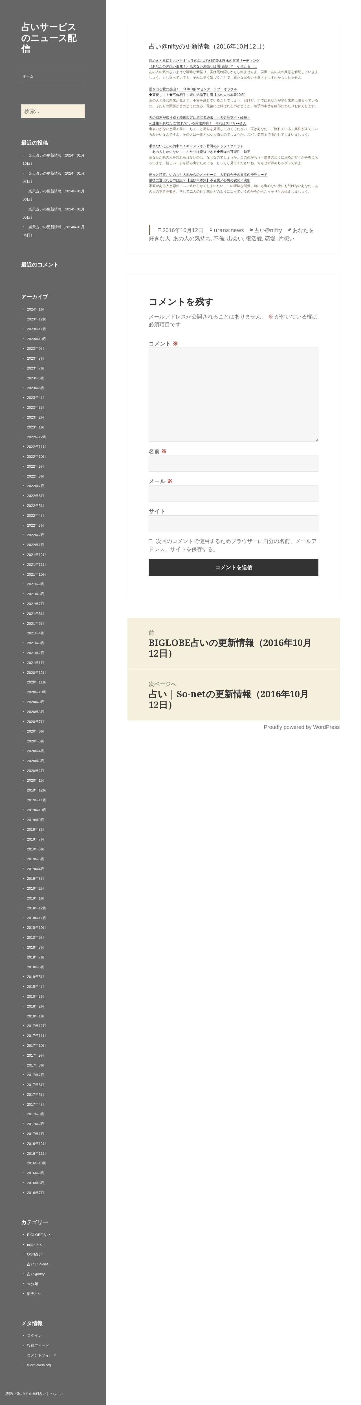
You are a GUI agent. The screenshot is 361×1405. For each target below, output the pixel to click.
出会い (235, 238)
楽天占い (34, 1294)
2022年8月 (36, 476)
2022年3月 (36, 525)
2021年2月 (36, 653)
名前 (158, 451)
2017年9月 (36, 1055)
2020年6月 (36, 731)
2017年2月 (36, 1124)
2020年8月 (36, 712)
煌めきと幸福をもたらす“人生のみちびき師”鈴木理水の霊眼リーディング (204, 61)
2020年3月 (36, 761)
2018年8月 (36, 947)
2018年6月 (36, 967)
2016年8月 (36, 1183)
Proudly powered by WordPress (302, 727)
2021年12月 (37, 555)
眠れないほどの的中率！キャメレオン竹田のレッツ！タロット (196, 146)
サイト (157, 511)
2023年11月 (37, 329)
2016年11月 (37, 1153)
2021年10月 (37, 574)
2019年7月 (36, 839)
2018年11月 (37, 918)
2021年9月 (36, 584)
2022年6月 (36, 496)
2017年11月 (37, 1036)
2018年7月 (36, 957)
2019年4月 (36, 869)
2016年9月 (36, 1173)
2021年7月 (36, 604)
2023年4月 (36, 397)
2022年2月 (36, 535)
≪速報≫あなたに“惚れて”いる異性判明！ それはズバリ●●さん (198, 123)
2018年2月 (36, 1006)
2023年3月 (36, 407)
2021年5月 (36, 623)
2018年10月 (37, 927)
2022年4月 (36, 515)
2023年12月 (37, 319)
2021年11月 (37, 564)
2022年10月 (37, 456)
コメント (163, 343)
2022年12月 (37, 437)
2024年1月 (36, 309)
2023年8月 (36, 358)
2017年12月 (37, 1026)
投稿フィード (38, 1345)
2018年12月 (37, 908)
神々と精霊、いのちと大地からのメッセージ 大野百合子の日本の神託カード (208, 175)
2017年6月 (36, 1085)
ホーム (28, 76)
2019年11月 (37, 800)
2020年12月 (37, 672)
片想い (286, 238)
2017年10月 (37, 1045)
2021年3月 (36, 643)
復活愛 (254, 238)
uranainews (229, 230)
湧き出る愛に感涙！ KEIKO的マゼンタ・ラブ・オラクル (193, 89)
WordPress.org (39, 1365)
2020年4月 (36, 751)
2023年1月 (36, 427)
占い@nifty (36, 1274)
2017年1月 (36, 1134)
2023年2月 (36, 417)
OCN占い (34, 1254)
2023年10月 (37, 339)
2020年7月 (36, 722)
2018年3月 (36, 996)
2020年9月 (36, 702)
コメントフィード (41, 1355)
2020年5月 (36, 741)
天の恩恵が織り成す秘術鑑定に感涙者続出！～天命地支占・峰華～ (199, 118)
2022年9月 (36, 466)
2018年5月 (36, 977)
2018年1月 (36, 1016)
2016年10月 (37, 1163)
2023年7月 (36, 368)
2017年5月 (36, 1094)
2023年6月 (36, 378)
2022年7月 (36, 486)
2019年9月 (36, 820)
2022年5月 (36, 505)
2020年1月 (36, 780)
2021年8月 (36, 594)
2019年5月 (36, 859)
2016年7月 (36, 1193)
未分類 (32, 1284)
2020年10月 (37, 692)
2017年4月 (36, 1104)
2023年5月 (36, 388)
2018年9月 (36, 937)
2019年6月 (36, 849)
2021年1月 (36, 663)
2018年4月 (36, 986)
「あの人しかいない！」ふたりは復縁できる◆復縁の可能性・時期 (199, 152)
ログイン (34, 1335)
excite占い (35, 1245)
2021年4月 (36, 633)
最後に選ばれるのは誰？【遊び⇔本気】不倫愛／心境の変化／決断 (199, 180)
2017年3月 (36, 1114)
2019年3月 (36, 878)
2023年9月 (36, 348)
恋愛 (270, 238)
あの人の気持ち (192, 238)
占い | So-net (37, 1264)
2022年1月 (36, 545)
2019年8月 (36, 829)
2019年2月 (36, 888)
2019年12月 (37, 790)
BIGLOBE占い (38, 1235)
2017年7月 (36, 1075)
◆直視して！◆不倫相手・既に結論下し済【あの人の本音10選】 (198, 95)
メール (161, 481)
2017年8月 (36, 1065)
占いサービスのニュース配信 (48, 37)
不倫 (218, 238)
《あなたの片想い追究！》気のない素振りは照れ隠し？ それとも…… (203, 66)
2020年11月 (37, 682)
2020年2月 (36, 771)
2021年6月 (36, 614)
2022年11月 (37, 447)
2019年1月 (36, 898)
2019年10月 (37, 810)
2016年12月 (37, 1144)
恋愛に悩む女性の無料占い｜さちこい (34, 1394)
